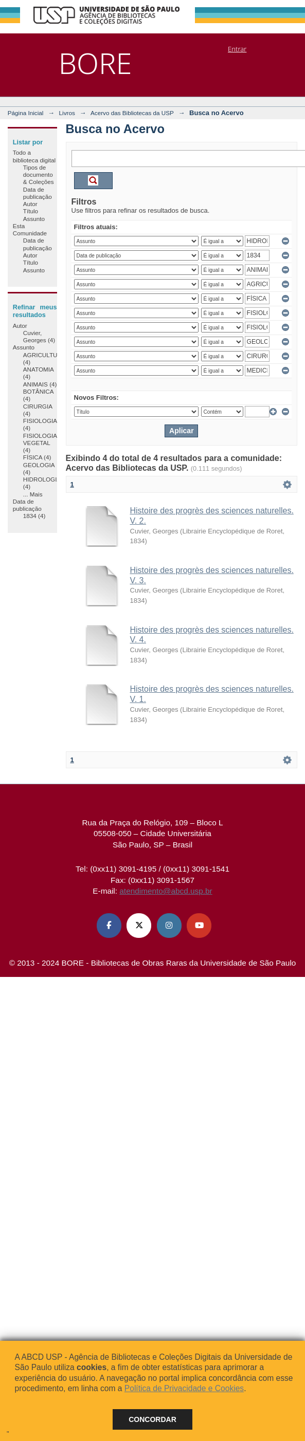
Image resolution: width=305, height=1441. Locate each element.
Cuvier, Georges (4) (39, 336)
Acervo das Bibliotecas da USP (132, 112)
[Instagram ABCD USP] (169, 925)
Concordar (152, 1419)
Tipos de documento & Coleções (38, 175)
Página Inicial (26, 112)
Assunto (34, 218)
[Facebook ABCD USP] (109, 925)
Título (30, 211)
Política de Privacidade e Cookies (184, 1388)
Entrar (237, 48)
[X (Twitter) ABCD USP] (139, 925)
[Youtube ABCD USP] (199, 925)
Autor (30, 203)
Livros (67, 112)
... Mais (33, 494)
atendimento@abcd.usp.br (165, 890)
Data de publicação (37, 193)
